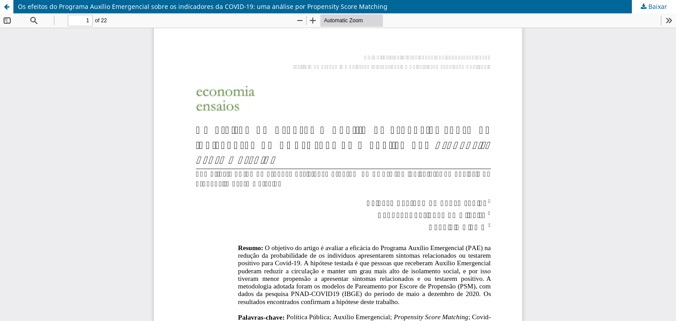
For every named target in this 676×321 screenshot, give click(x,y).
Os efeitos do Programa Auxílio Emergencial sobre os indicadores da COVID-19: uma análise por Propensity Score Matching (202, 6)
